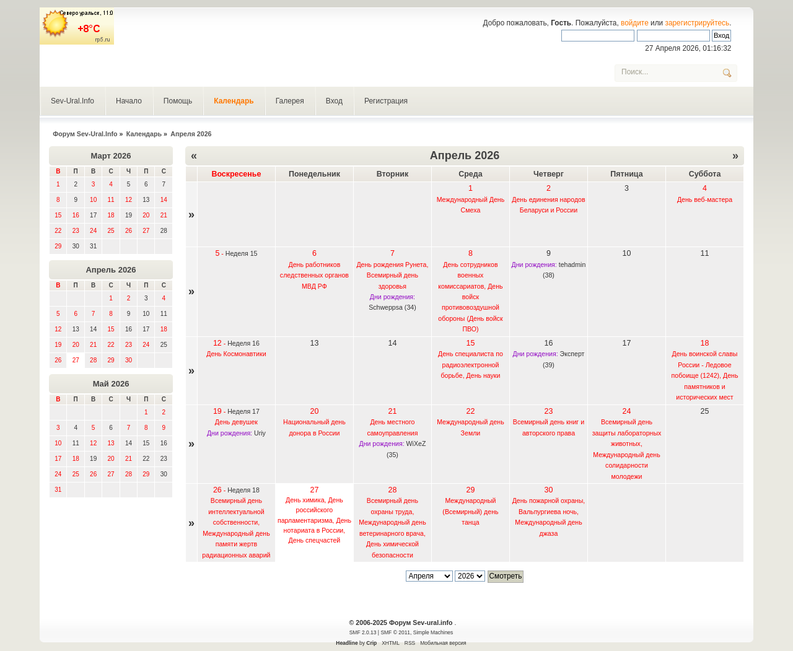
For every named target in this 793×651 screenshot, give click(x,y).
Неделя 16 (243, 343)
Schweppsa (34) (392, 307)
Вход (334, 101)
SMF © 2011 (395, 632)
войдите (635, 23)
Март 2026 (111, 155)
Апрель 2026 (110, 269)
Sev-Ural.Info (72, 101)
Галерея (290, 101)
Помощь (178, 101)
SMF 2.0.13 (363, 632)
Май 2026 (111, 383)
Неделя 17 (243, 411)
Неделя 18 (243, 490)
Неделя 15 (242, 253)
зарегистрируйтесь (697, 23)
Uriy (260, 433)
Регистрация (386, 101)
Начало (129, 101)
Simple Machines (433, 632)
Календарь (234, 101)
